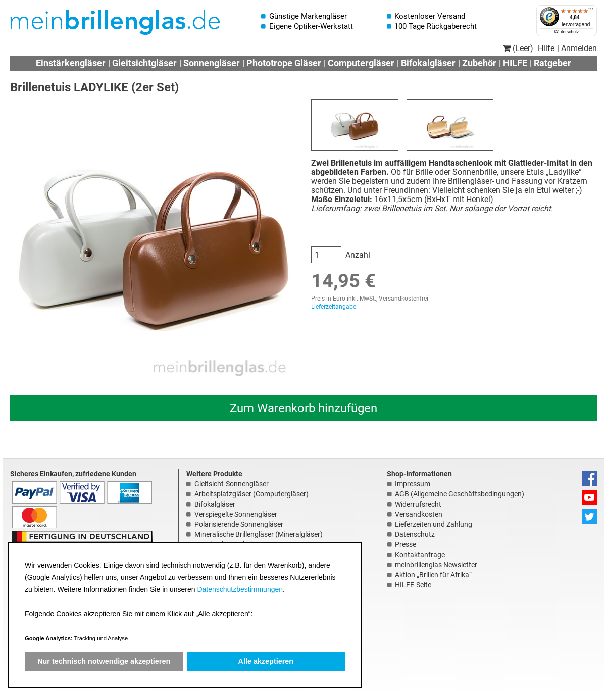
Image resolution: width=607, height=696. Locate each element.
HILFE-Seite (413, 585)
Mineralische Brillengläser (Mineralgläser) (258, 534)
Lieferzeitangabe (333, 306)
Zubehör (479, 63)
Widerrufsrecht (418, 504)
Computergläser (361, 63)
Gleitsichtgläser (144, 63)
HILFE (515, 63)
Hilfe (546, 48)
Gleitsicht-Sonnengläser (231, 484)
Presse (405, 544)
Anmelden (579, 48)
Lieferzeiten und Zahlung (433, 524)
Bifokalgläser (428, 63)
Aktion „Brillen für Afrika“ (433, 575)
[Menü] (591, 11)
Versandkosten (418, 514)
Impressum (412, 484)
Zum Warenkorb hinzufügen (303, 408)
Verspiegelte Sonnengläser (235, 514)
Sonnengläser (211, 63)
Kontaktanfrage (420, 555)
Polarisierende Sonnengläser (238, 524)
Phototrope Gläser (283, 63)
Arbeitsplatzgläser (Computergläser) (251, 494)
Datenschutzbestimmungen (240, 589)
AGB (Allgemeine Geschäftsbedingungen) (459, 494)
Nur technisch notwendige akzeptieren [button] (103, 661)
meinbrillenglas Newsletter (436, 565)
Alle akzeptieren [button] (266, 661)
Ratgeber (552, 63)
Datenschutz (415, 534)
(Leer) (518, 48)
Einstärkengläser (71, 63)
